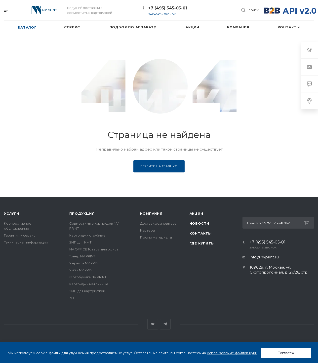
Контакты (201, 233)
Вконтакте (152, 324)
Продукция (81, 213)
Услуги (11, 213)
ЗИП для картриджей (87, 291)
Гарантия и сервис (20, 235)
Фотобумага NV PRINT (87, 277)
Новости (199, 223)
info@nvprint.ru (264, 257)
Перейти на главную (159, 166)
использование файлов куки (232, 353)
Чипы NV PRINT (81, 270)
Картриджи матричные (88, 284)
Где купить (202, 243)
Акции (196, 213)
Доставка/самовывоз (158, 223)
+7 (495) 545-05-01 (167, 8)
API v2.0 (300, 11)
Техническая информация (26, 242)
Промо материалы (156, 237)
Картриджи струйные (87, 235)
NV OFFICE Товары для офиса (94, 249)
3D (71, 298)
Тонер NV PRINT (82, 256)
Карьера (147, 230)
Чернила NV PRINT (84, 263)
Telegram (165, 324)
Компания (151, 213)
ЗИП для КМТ (80, 242)
